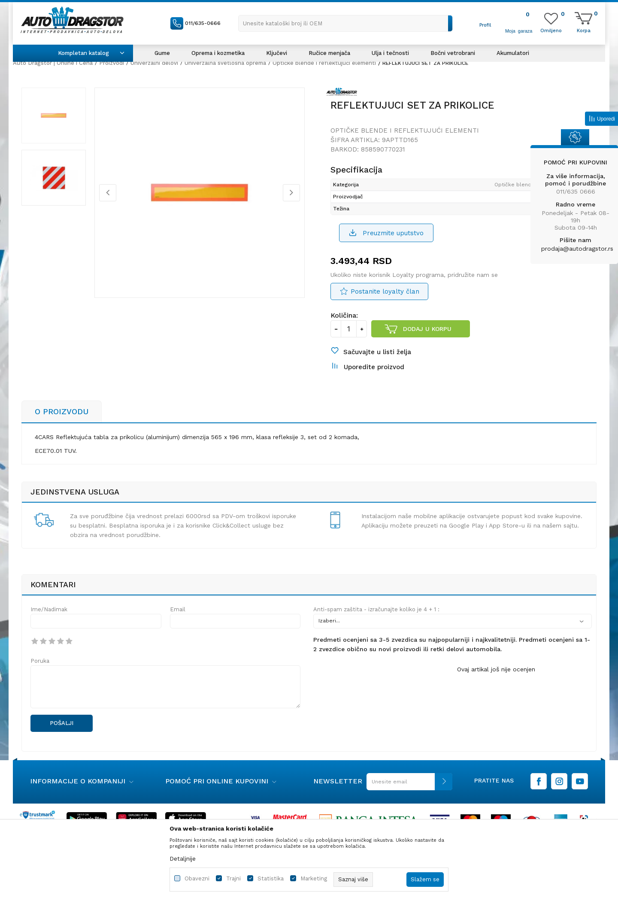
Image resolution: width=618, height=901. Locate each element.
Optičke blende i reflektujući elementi (324, 63)
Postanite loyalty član (385, 291)
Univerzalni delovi (154, 63)
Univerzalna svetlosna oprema (225, 63)
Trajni (233, 878)
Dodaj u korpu (427, 328)
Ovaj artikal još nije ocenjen (496, 669)
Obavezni (197, 878)
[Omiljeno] (551, 30)
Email (177, 609)
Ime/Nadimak (48, 609)
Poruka (39, 661)
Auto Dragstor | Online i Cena (53, 63)
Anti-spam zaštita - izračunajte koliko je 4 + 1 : (376, 609)
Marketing (313, 878)
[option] (53, 115)
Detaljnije (183, 858)
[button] (345, 23)
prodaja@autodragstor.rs (577, 248)
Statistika (271, 878)
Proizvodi (111, 63)
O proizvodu (61, 411)
